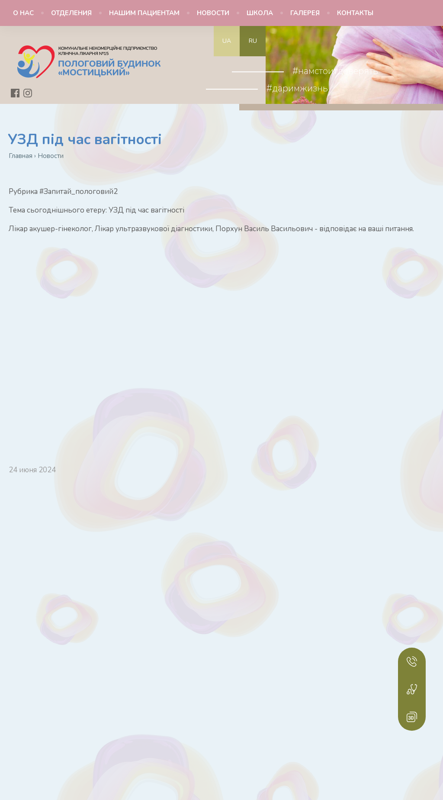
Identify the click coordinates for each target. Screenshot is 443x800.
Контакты (355, 13)
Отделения (71, 13)
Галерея (305, 13)
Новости (213, 13)
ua (226, 41)
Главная (20, 156)
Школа (260, 13)
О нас (23, 13)
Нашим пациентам (144, 13)
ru (253, 41)
